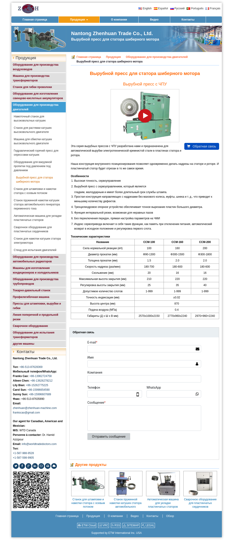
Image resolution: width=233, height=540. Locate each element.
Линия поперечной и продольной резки (35, 317)
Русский (177, 8)
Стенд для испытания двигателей (35, 250)
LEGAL (148, 525)
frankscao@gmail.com (26, 412)
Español (161, 8)
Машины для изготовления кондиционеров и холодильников (36, 270)
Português (195, 8)
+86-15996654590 (39, 389)
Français (212, 8)
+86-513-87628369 (31, 367)
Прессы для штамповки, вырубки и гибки (37, 306)
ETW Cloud (87, 525)
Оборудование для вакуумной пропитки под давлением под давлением (33, 166)
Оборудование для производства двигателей (157, 57)
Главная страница (88, 57)
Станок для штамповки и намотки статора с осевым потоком (88, 503)
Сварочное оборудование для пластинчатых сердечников (200, 503)
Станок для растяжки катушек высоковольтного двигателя (33, 130)
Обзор (170, 516)
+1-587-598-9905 (23, 457)
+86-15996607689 (40, 394)
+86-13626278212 (41, 380)
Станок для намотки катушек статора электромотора (37, 240)
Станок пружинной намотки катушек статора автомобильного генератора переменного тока (126, 503)
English (145, 8)
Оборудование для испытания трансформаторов (33, 335)
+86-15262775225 (37, 385)
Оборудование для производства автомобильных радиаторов (35, 259)
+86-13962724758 (40, 376)
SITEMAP (131, 525)
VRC (104, 525)
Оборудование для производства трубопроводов (35, 281)
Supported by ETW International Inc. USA (116, 533)
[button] (79, 19)
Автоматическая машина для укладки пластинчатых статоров (163, 503)
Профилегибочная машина (31, 297)
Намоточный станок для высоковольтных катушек (30, 118)
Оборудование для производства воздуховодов (35, 67)
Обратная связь (201, 146)
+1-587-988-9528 (23, 453)
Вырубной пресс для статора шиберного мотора (34, 179)
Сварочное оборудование (30, 326)
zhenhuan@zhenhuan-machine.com (35, 408)
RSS (115, 525)
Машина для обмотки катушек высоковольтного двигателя (33, 141)
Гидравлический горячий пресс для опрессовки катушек (36, 152)
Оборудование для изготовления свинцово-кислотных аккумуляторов (38, 96)
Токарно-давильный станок (32, 290)
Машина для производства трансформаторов (31, 78)
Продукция (113, 57)
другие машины (23, 343)
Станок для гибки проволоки (32, 87)
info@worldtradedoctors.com (39, 444)
